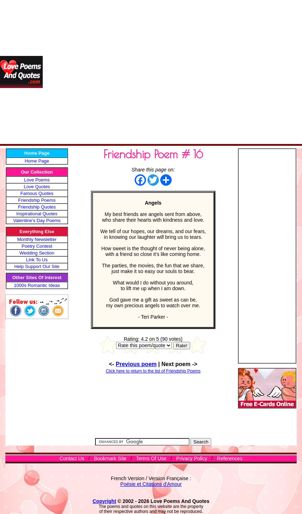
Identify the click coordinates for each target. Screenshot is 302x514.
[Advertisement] (72, 72)
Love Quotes (37, 186)
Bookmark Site (110, 458)
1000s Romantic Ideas (37, 285)
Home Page (37, 161)
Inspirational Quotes (37, 213)
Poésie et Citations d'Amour (151, 484)
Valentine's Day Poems (37, 220)
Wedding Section (36, 253)
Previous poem (136, 364)
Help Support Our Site (36, 266)
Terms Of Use (151, 458)
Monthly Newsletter (37, 239)
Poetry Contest (37, 246)
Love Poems (37, 180)
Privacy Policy (191, 458)
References (230, 458)
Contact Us (71, 458)
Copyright (104, 501)
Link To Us (36, 259)
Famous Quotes (36, 193)
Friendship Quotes (37, 207)
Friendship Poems (37, 200)
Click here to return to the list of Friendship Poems (153, 371)
